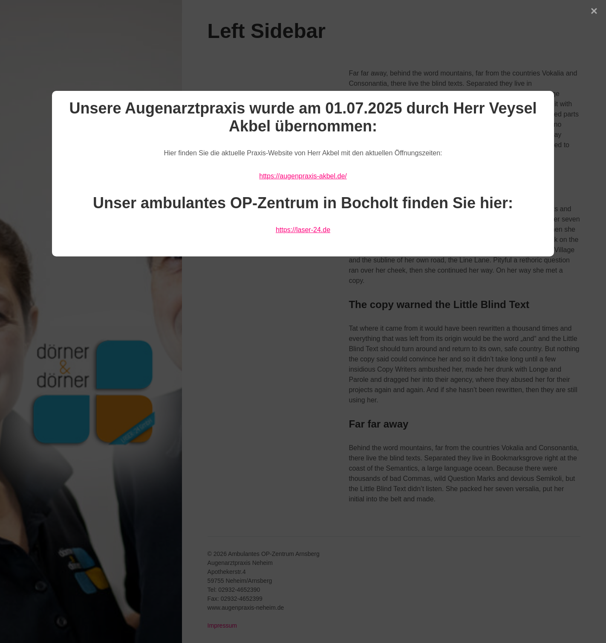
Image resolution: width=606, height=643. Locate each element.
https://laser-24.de (303, 229)
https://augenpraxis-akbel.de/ (302, 176)
